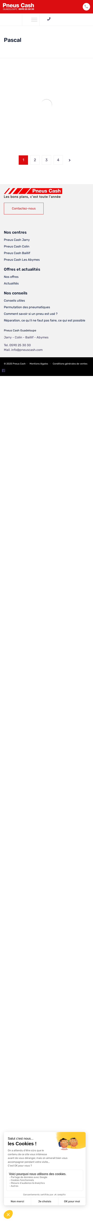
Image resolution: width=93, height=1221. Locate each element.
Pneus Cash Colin (16, 246)
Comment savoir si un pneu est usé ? (31, 314)
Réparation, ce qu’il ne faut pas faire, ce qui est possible (44, 320)
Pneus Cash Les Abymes (22, 259)
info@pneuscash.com (27, 350)
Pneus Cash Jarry (17, 240)
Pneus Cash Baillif (17, 253)
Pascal (12, 40)
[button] (24, 208)
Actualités (11, 283)
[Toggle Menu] (34, 19)
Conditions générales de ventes (70, 363)
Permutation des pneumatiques (27, 307)
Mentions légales (39, 363)
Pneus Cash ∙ (20, 363)
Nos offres (11, 277)
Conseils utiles (14, 300)
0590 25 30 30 (70, 19)
